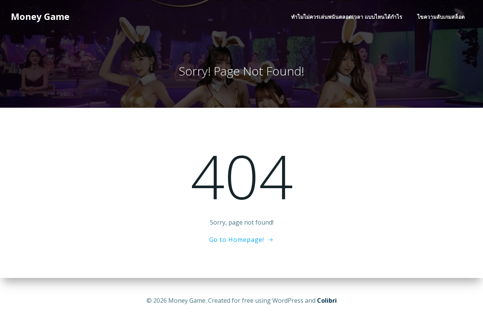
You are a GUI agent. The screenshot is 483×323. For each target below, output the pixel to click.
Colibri (327, 300)
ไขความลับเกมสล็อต (441, 17)
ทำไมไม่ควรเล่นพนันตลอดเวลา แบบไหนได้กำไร (347, 17)
